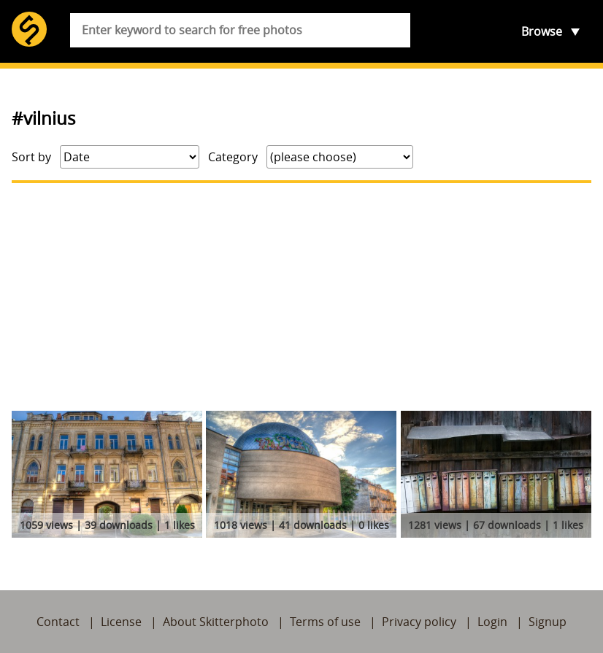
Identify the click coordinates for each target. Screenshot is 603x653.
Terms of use (325, 622)
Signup (547, 622)
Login (492, 622)
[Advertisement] (301, 297)
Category (233, 157)
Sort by (31, 157)
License (121, 622)
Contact (58, 622)
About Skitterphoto (216, 622)
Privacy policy (419, 622)
